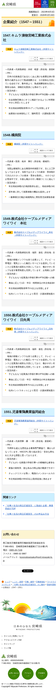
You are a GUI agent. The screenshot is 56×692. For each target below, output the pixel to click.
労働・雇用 (29, 582)
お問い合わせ (14, 673)
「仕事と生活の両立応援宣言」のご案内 (29, 585)
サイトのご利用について (14, 636)
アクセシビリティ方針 (13, 640)
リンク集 (7, 648)
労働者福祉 (40, 582)
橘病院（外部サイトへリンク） (28, 144)
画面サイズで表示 (46, 59)
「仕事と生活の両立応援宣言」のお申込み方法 (27, 514)
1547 (6, 35)
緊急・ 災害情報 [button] (37, 3)
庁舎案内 (41, 673)
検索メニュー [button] (52, 5)
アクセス (27, 673)
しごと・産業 (17, 582)
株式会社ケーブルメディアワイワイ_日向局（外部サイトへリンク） (33, 330)
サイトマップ (9, 644)
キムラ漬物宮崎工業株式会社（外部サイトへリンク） (34, 50)
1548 (6, 135)
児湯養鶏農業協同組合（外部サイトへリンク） (34, 422)
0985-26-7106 (15, 550)
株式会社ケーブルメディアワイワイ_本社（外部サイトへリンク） (33, 233)
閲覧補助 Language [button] (45, 5)
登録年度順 (51, 585)
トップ (7, 582)
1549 (6, 219)
